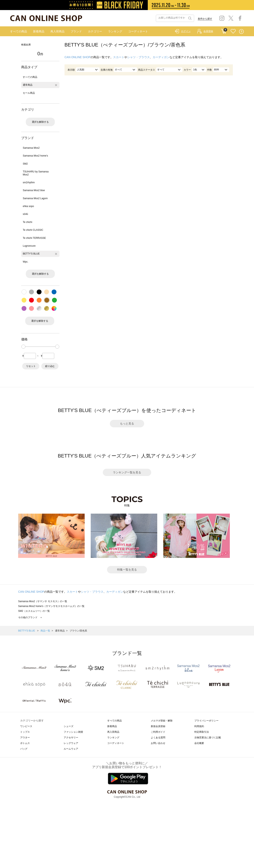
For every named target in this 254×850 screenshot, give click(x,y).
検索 (189, 18)
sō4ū (25, 214)
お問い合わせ (158, 743)
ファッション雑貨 (73, 731)
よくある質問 (158, 737)
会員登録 (208, 31)
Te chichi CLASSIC (33, 230)
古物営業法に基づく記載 (207, 737)
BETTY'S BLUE (31, 253)
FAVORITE (233, 31)
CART (223, 30)
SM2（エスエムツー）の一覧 (34, 611)
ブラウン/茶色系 (78, 630)
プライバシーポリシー (206, 720)
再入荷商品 (57, 31)
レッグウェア (71, 743)
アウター (25, 737)
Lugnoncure (29, 245)
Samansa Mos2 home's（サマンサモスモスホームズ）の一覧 (51, 606)
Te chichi (27, 222)
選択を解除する (40, 122)
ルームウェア (71, 748)
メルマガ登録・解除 (162, 720)
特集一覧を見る (127, 569)
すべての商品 (18, 31)
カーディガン (161, 57)
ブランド (76, 31)
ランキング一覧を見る (127, 472)
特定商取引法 (201, 731)
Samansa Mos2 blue (34, 190)
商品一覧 (45, 630)
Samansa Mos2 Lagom (35, 198)
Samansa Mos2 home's (35, 155)
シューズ (68, 726)
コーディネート (138, 31)
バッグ (23, 748)
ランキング (115, 31)
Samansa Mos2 (31, 147)
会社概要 (199, 743)
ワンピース (26, 726)
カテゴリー (95, 31)
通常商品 (27, 84)
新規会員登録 (158, 726)
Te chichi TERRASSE (34, 238)
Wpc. (25, 261)
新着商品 (38, 31)
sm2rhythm (29, 182)
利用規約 (199, 726)
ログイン (186, 31)
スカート (118, 57)
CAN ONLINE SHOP (78, 57)
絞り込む (50, 366)
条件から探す (205, 18)
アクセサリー (71, 737)
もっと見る (127, 423)
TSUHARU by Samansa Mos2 (36, 173)
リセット (31, 366)
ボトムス (25, 743)
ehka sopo (28, 206)
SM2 (25, 163)
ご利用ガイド (158, 731)
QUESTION (241, 31)
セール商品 (29, 93)
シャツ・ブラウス (138, 57)
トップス (25, 731)
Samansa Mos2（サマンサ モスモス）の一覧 (42, 601)
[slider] (23, 347)
